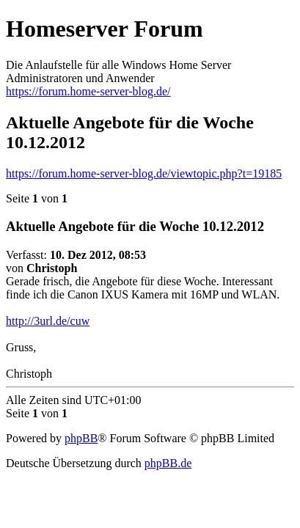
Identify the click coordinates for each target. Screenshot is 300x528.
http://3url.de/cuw (47, 321)
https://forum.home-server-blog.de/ (88, 91)
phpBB (81, 438)
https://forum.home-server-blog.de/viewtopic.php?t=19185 (144, 173)
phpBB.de (167, 463)
